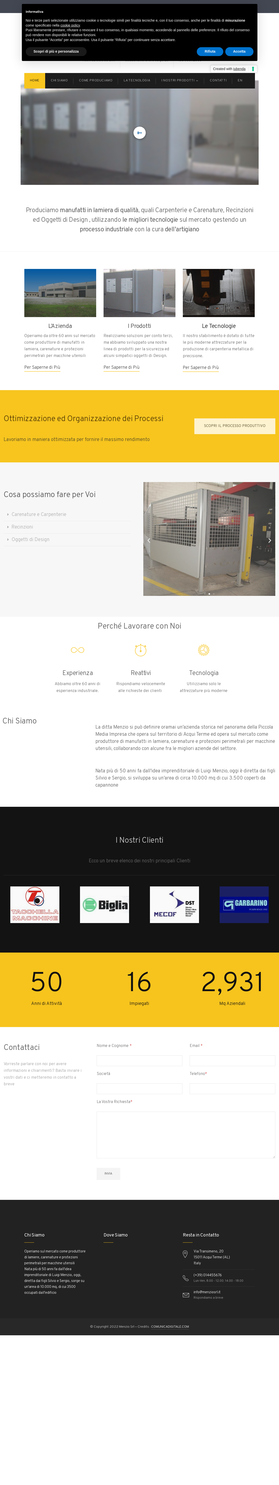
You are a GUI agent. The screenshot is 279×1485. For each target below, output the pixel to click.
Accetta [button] (239, 51)
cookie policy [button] (70, 25)
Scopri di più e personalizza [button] (56, 51)
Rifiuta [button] (210, 51)
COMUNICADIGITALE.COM (170, 1327)
